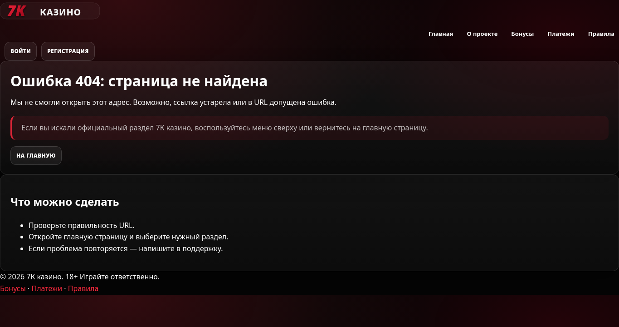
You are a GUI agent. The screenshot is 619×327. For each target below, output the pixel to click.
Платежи (560, 34)
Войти (20, 51)
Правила (601, 34)
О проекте (482, 34)
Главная (441, 34)
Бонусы (522, 34)
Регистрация (68, 51)
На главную (36, 155)
